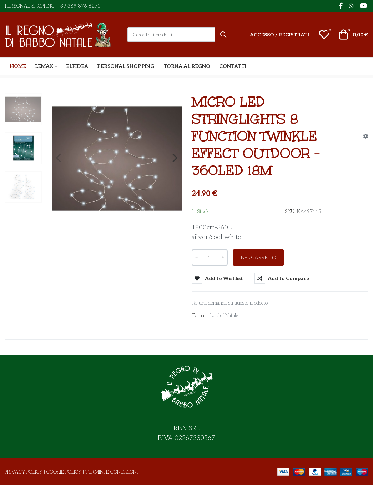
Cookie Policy (63, 472)
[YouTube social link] (363, 6)
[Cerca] (223, 34)
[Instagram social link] (351, 6)
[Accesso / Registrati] (279, 35)
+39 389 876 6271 (78, 6)
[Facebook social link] (340, 6)
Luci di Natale (224, 315)
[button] (324, 35)
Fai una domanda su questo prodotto (230, 303)
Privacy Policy (23, 472)
